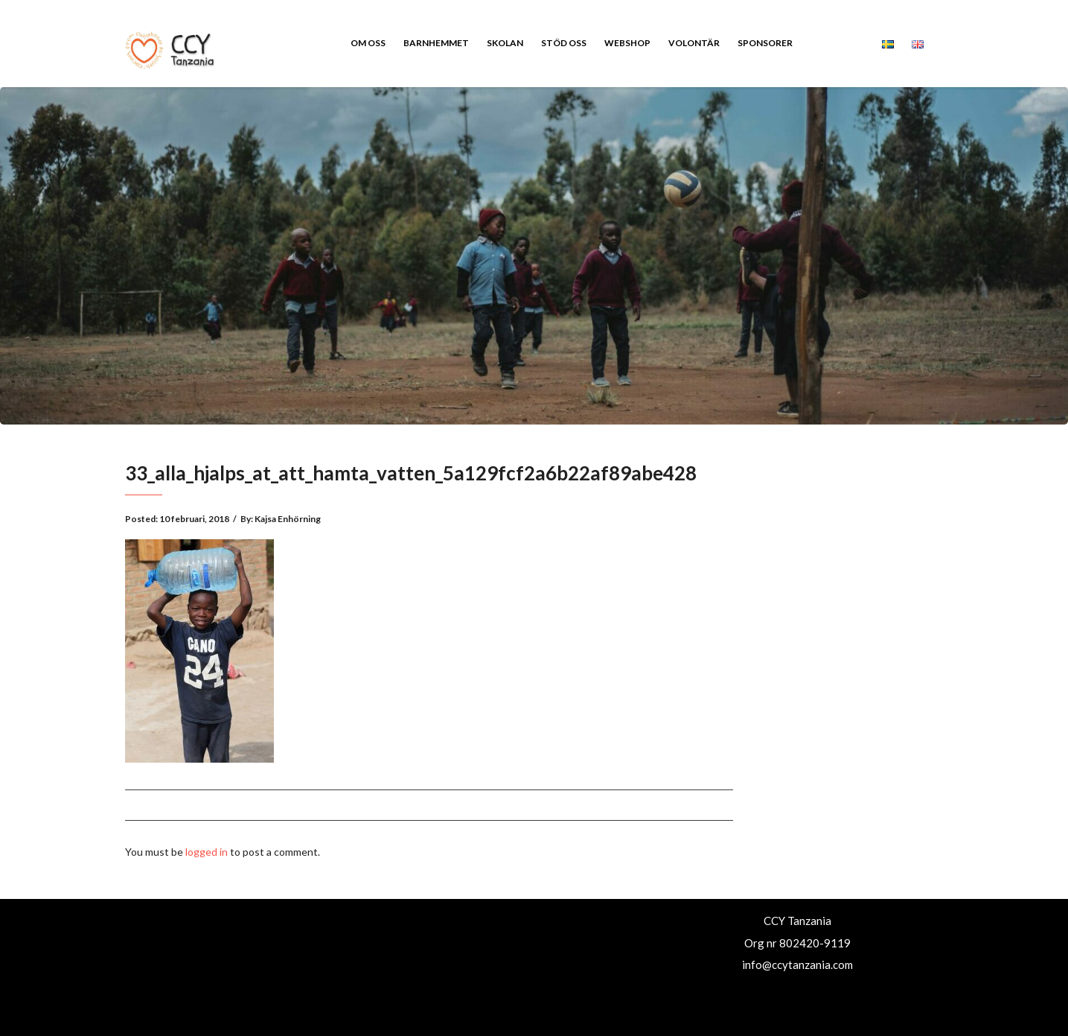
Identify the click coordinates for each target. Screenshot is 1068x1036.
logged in (206, 851)
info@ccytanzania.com (797, 964)
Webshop (627, 42)
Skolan (505, 42)
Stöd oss (563, 42)
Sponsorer (765, 42)
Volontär (694, 42)
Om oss (368, 42)
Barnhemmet (436, 42)
